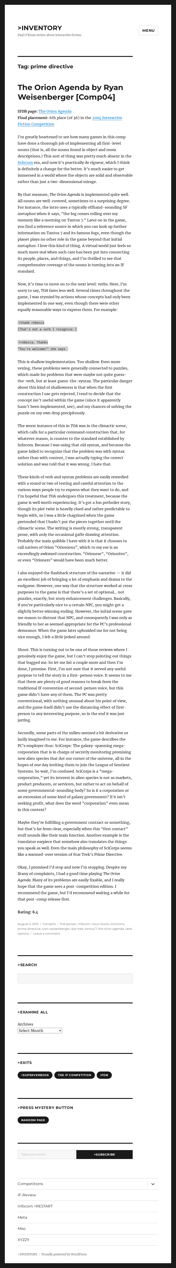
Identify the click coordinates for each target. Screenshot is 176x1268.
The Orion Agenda (55, 111)
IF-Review (27, 1195)
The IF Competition (74, 1075)
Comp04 (49, 924)
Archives (25, 1024)
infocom (84, 924)
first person (68, 924)
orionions (117, 924)
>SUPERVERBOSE (35, 1075)
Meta (22, 1217)
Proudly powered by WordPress (64, 1254)
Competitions (30, 1184)
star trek (77, 928)
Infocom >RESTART (35, 1206)
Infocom (25, 162)
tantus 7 (91, 928)
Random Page (33, 1120)
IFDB (104, 1075)
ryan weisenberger (56, 928)
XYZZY (23, 1240)
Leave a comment (46, 933)
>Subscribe (104, 1154)
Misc (22, 1228)
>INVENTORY (40, 28)
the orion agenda (111, 928)
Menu (148, 30)
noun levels (100, 924)
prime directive (29, 928)
